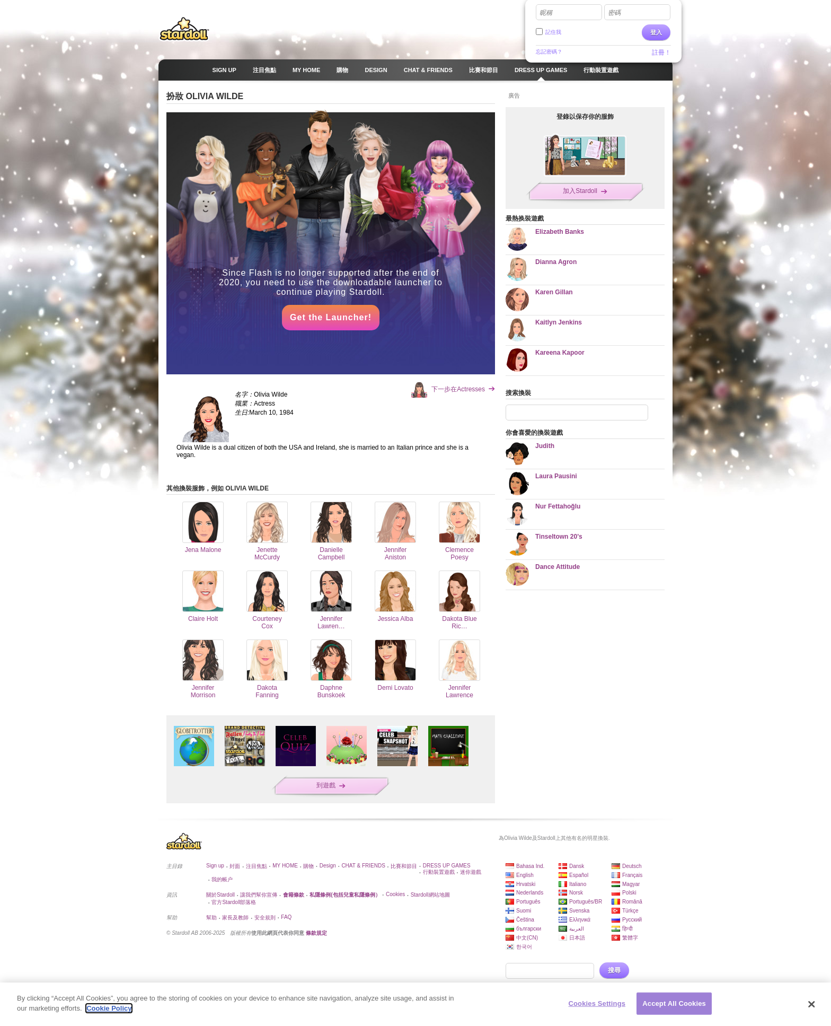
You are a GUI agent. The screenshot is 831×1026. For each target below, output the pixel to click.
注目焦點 (256, 866)
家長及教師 (235, 917)
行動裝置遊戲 (439, 872)
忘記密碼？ (549, 52)
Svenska (579, 911)
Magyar (631, 884)
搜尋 (614, 970)
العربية (576, 929)
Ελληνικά (579, 920)
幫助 (211, 917)
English (525, 875)
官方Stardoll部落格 (233, 902)
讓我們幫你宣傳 (258, 895)
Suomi (523, 911)
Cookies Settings (597, 1003)
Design (328, 866)
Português (528, 902)
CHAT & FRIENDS (363, 866)
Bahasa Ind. (530, 866)
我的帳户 (222, 879)
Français (632, 875)
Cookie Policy (108, 1008)
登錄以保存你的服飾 (585, 116)
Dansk (576, 866)
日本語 (577, 938)
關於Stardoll (220, 895)
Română (632, 902)
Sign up (215, 866)
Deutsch (632, 866)
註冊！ (661, 52)
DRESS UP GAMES (447, 866)
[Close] (812, 1004)
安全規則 (265, 917)
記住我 (553, 32)
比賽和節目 (404, 866)
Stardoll (184, 28)
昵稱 (546, 12)
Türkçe (630, 911)
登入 (656, 32)
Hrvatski (525, 884)
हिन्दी (627, 929)
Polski (629, 893)
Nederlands (529, 893)
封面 (234, 866)
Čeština (525, 920)
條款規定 (316, 933)
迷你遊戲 (470, 872)
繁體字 (630, 938)
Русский (632, 920)
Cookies (395, 894)
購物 (308, 866)
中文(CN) (527, 938)
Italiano (577, 884)
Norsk (576, 893)
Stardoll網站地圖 (430, 895)
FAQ (286, 917)
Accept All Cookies (674, 1003)
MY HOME (285, 866)
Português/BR (585, 902)
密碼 (614, 12)
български (528, 929)
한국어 (524, 947)
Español (578, 875)
